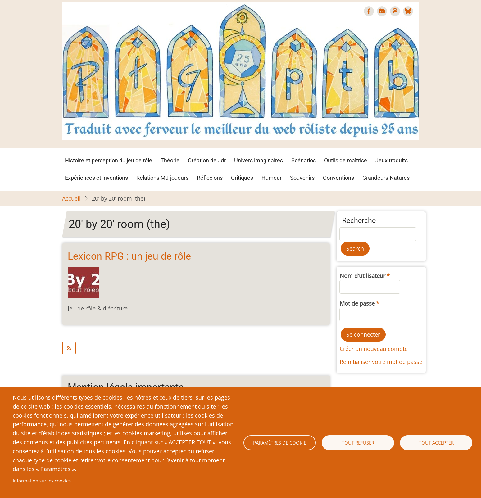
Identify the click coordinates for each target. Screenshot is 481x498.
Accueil (71, 198)
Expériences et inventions (96, 177)
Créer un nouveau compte (374, 348)
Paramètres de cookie (279, 443)
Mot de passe (357, 303)
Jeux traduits (391, 160)
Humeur (271, 177)
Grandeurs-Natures (386, 177)
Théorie (170, 160)
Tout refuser (358, 443)
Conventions (338, 177)
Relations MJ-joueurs (162, 177)
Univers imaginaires (258, 160)
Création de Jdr (207, 160)
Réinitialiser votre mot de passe (381, 361)
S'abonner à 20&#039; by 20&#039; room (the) (196, 348)
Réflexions (210, 177)
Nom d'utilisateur (362, 275)
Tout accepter (436, 443)
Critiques (242, 177)
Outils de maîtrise (345, 160)
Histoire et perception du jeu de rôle (108, 160)
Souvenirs (302, 177)
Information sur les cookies (42, 481)
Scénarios (303, 160)
